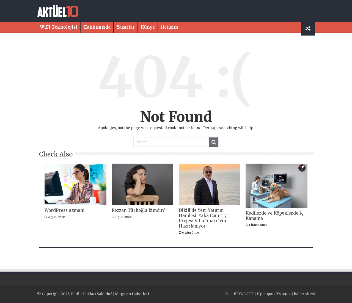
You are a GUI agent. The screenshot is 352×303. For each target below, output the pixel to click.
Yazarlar (126, 27)
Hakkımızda (97, 27)
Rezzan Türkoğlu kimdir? (138, 210)
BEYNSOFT (244, 294)
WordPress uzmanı (64, 210)
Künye (148, 27)
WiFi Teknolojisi (58, 27)
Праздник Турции (274, 294)
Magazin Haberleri (132, 294)
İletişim (169, 27)
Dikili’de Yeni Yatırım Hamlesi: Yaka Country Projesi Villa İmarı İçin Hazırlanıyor (203, 218)
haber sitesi (304, 294)
